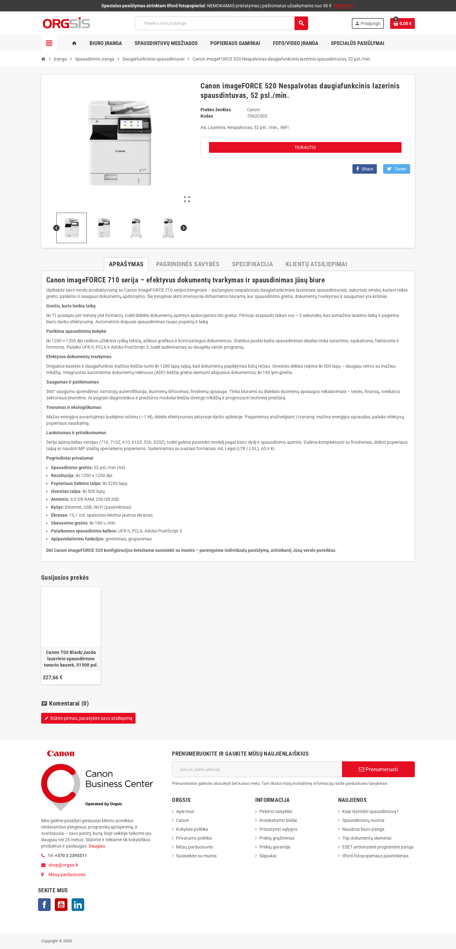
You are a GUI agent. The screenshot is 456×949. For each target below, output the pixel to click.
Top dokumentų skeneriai (366, 838)
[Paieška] (221, 23)
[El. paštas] (257, 769)
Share (364, 168)
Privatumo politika (194, 838)
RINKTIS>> (344, 5)
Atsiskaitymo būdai (278, 820)
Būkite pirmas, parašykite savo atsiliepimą (88, 718)
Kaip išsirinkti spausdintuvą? (370, 811)
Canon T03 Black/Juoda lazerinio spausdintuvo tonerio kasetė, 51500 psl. (71, 659)
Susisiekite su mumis (196, 855)
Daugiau (96, 846)
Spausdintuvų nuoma (363, 820)
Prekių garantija (274, 846)
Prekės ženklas (215, 109)
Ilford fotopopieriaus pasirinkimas (375, 855)
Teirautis (305, 147)
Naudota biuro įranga (363, 829)
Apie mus (185, 811)
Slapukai (267, 855)
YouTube (61, 904)
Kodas (206, 116)
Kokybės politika (192, 829)
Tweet (396, 168)
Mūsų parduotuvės (67, 874)
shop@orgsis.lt (63, 865)
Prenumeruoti (378, 769)
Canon (182, 820)
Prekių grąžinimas (276, 838)
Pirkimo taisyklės (275, 811)
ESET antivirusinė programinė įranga (378, 846)
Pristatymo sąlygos (278, 829)
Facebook (44, 904)
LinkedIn (78, 904)
